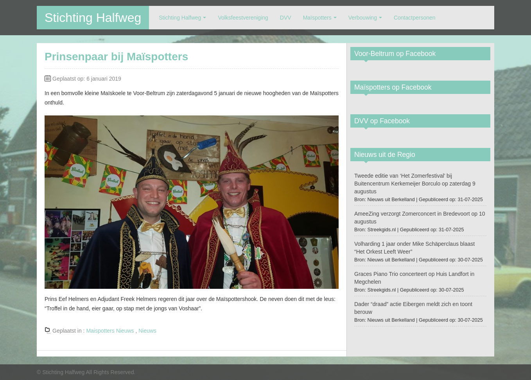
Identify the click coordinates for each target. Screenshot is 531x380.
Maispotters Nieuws (110, 331)
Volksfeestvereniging (243, 17)
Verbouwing (362, 17)
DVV (285, 17)
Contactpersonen (415, 17)
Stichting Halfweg (93, 18)
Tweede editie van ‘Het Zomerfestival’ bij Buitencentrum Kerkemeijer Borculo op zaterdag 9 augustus (414, 184)
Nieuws (147, 331)
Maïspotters (317, 17)
